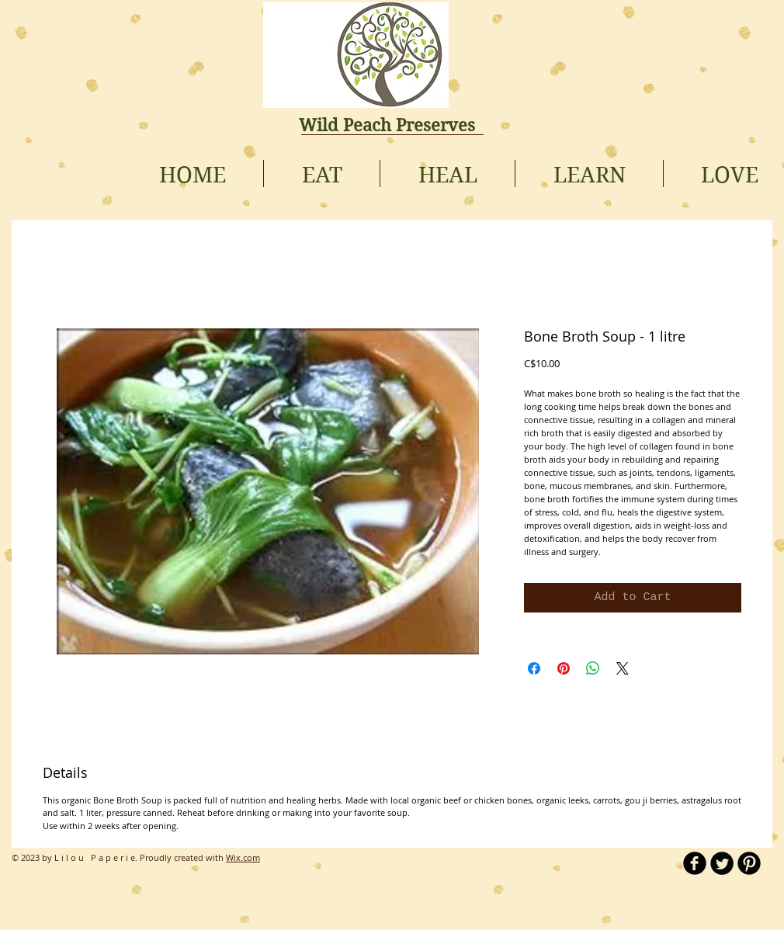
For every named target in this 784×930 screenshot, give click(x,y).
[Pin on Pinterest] (563, 668)
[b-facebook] (694, 863)
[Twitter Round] (722, 863)
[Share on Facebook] (534, 668)
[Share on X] (622, 668)
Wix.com (243, 857)
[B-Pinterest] (749, 863)
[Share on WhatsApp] (593, 668)
